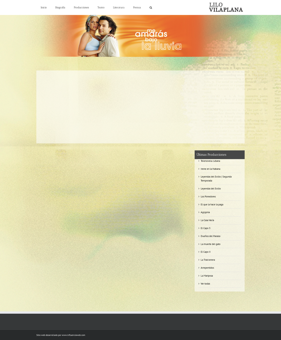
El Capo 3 (205, 228)
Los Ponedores (208, 196)
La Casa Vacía (207, 220)
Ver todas (205, 283)
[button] (150, 7)
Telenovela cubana (210, 161)
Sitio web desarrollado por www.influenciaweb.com (60, 335)
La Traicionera (208, 259)
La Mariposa (207, 275)
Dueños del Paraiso (210, 236)
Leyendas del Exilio (211, 188)
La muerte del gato (210, 244)
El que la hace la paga (212, 204)
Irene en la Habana (210, 168)
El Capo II (206, 251)
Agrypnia (205, 212)
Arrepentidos (207, 267)
